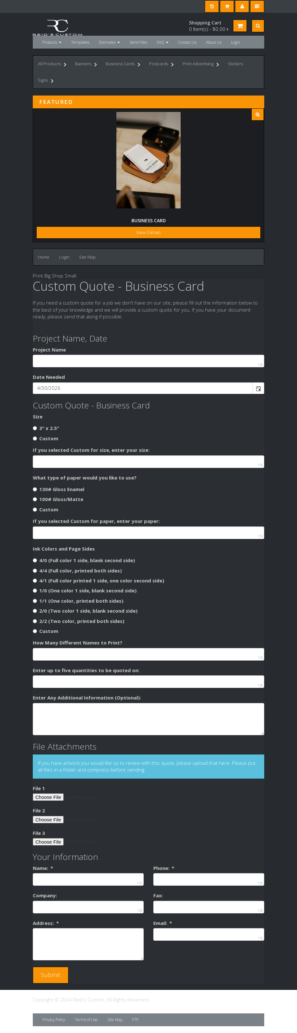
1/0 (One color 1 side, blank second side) (85, 590)
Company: (45, 895)
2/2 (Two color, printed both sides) (78, 621)
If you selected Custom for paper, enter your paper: (96, 521)
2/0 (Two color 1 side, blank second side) (85, 611)
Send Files (138, 42)
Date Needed (49, 377)
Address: (46, 923)
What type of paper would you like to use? (85, 477)
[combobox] (143, 388)
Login (235, 42)
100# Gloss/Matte (58, 499)
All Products (52, 64)
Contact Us (187, 42)
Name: (43, 868)
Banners (86, 64)
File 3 (39, 833)
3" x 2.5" (46, 428)
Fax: (158, 895)
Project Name (49, 349)
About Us (213, 42)
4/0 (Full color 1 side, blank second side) (84, 560)
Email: (162, 923)
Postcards (161, 64)
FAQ (162, 42)
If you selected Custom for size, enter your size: (91, 450)
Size (37, 416)
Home (44, 257)
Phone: (163, 868)
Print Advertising (201, 64)
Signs (46, 81)
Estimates (109, 42)
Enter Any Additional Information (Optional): (87, 697)
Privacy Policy (53, 1019)
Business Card (148, 220)
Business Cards (123, 64)
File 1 (39, 788)
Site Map (87, 257)
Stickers (235, 64)
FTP (135, 1019)
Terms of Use (86, 1019)
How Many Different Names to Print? (77, 642)
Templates (80, 42)
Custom (45, 438)
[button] (258, 388)
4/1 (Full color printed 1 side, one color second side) (98, 580)
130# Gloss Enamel (58, 489)
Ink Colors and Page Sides (64, 548)
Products (51, 42)
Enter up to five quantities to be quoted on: (86, 670)
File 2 (39, 810)
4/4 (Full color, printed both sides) (77, 570)
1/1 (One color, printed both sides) (78, 601)
